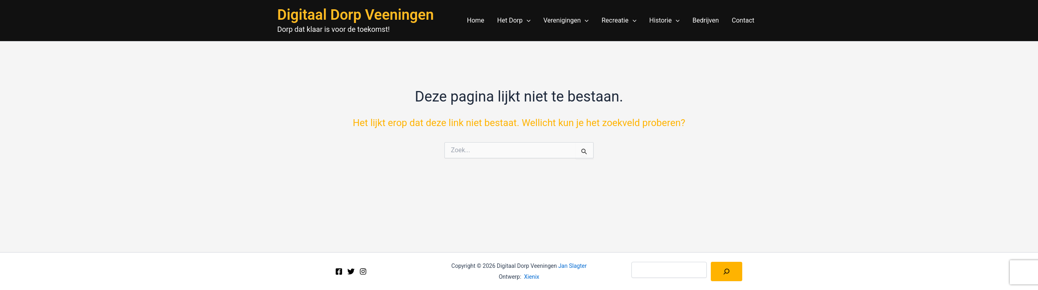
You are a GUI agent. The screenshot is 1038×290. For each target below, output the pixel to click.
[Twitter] (351, 271)
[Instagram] (363, 271)
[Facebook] (339, 271)
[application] (527, 20)
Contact (743, 20)
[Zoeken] (726, 271)
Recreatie (619, 20)
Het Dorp (514, 20)
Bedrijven (705, 20)
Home (475, 20)
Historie (664, 20)
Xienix (532, 276)
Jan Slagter (572, 266)
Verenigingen (566, 20)
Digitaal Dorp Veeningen (355, 14)
